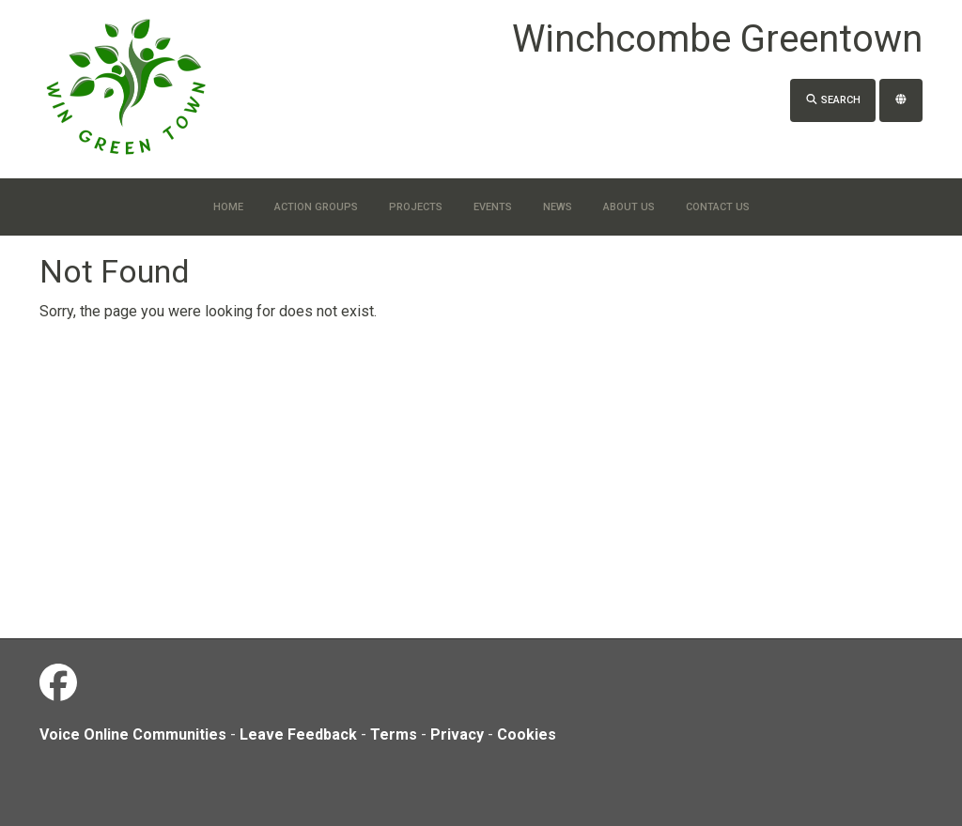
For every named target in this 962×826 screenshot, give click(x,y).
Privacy (457, 734)
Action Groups (316, 207)
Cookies (526, 734)
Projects (415, 207)
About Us (629, 207)
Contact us (718, 207)
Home (228, 207)
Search (833, 100)
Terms (393, 734)
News (557, 207)
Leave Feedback (298, 734)
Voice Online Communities (132, 734)
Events (492, 207)
